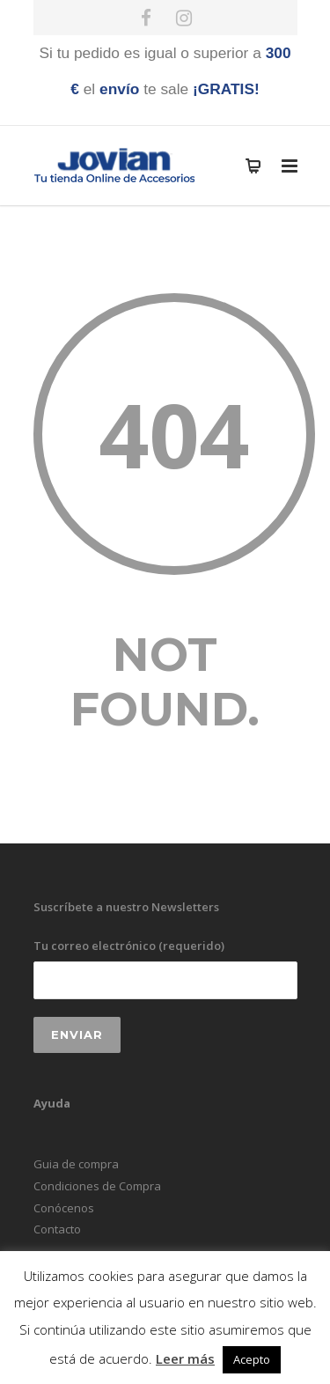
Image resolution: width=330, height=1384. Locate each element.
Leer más (185, 1358)
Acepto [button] (251, 1359)
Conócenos (63, 1208)
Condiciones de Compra (97, 1186)
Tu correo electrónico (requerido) (165, 968)
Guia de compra (76, 1164)
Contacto (57, 1229)
